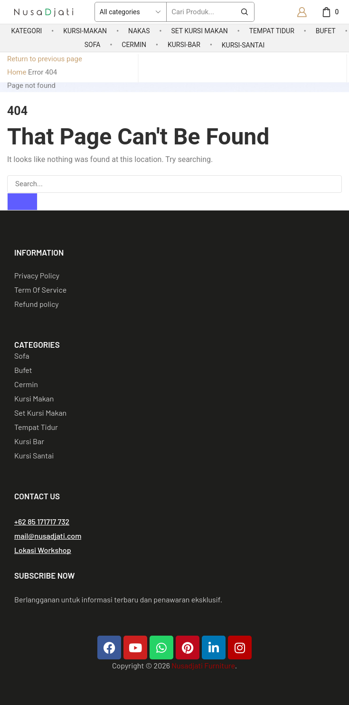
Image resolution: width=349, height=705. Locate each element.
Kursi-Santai (243, 45)
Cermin (134, 44)
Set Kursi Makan (199, 31)
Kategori (26, 31)
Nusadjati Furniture (203, 665)
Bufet (326, 31)
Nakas (139, 31)
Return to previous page (44, 59)
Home (16, 72)
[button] (41, 521)
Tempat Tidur (271, 31)
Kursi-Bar (184, 44)
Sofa (93, 44)
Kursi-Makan (85, 31)
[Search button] (244, 11)
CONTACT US (37, 496)
